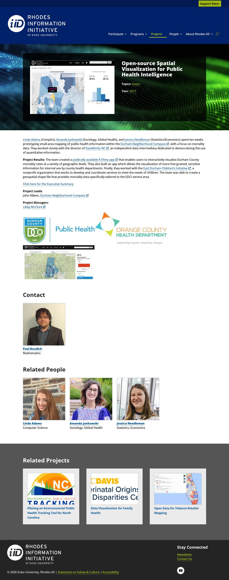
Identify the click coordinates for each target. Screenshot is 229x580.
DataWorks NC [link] (95, 148)
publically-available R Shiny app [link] (93, 160)
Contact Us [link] (184, 559)
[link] (36, 25)
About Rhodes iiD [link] (198, 34)
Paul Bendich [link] (32, 349)
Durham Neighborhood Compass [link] (143, 144)
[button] (180, 570)
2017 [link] (133, 91)
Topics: (126, 84)
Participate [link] (115, 34)
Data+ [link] (136, 84)
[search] (216, 34)
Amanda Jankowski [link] (69, 140)
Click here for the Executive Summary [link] (48, 184)
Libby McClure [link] (32, 207)
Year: (125, 91)
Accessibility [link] (111, 572)
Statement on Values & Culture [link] (78, 572)
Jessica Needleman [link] (137, 140)
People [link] (174, 34)
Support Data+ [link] (210, 3)
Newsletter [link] (184, 555)
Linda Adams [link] (31, 140)
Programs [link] (137, 34)
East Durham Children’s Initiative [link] (165, 168)
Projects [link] (156, 34)
